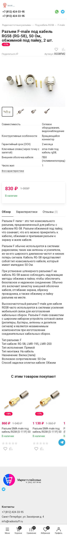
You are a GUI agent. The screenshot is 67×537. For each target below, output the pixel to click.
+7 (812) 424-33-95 (13, 512)
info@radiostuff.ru (12, 521)
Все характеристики (13, 171)
